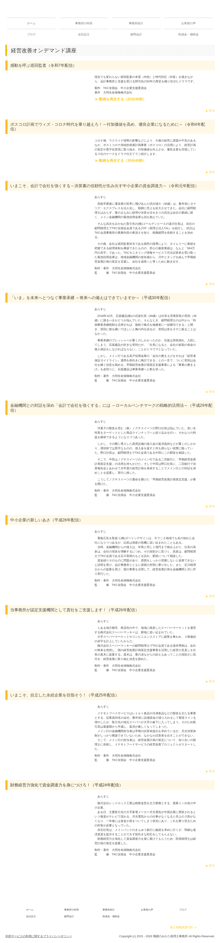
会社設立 (84, 34)
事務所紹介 (136, 23)
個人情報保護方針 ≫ (183, 927)
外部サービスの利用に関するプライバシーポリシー (38, 936)
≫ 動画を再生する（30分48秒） (120, 160)
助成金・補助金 (188, 34)
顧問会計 (136, 34)
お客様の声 (188, 23)
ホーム (31, 23)
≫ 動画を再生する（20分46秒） (120, 99)
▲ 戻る (210, 110)
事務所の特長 (84, 23)
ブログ (31, 34)
